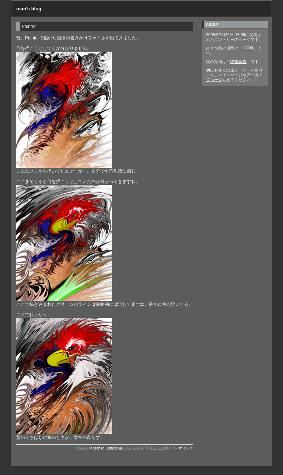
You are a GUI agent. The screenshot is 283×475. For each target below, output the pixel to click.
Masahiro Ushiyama (105, 448)
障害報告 (238, 61)
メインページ (230, 75)
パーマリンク (182, 448)
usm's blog (28, 8)
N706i (247, 48)
